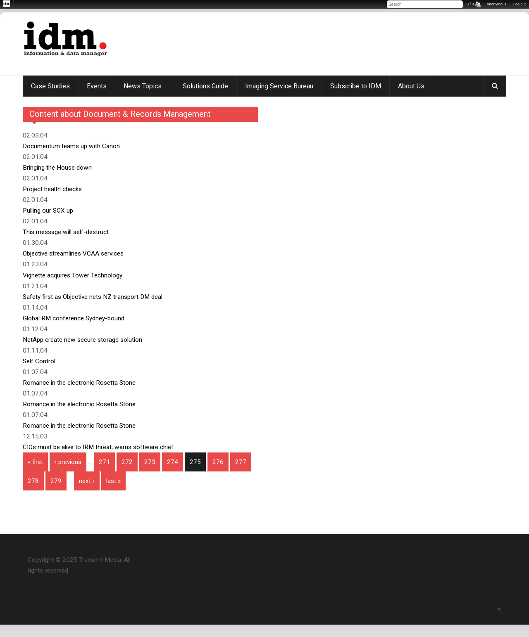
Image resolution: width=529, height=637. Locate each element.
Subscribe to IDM (355, 86)
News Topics (143, 86)
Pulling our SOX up (48, 210)
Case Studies (50, 86)
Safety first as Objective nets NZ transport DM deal (92, 297)
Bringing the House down (57, 167)
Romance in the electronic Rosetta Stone (79, 382)
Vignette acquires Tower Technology (72, 275)
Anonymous (496, 4)
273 (149, 462)
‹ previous (68, 462)
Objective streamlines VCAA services (73, 253)
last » (113, 481)
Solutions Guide (205, 86)
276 (218, 462)
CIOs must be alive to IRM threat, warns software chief (98, 447)
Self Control (39, 361)
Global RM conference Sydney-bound (73, 318)
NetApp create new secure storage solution (82, 339)
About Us (411, 86)
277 (240, 462)
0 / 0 (470, 4)
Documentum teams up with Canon (71, 146)
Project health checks (52, 189)
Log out (519, 4)
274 (172, 462)
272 (127, 462)
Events (97, 86)
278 (33, 481)
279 (56, 481)
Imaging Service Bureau (279, 86)
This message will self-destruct (66, 232)
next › (87, 481)
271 (104, 462)
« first (35, 462)
